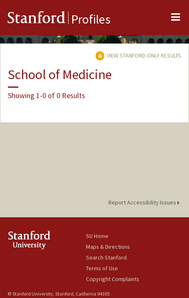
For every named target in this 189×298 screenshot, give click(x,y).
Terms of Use (102, 268)
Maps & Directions (108, 246)
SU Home (97, 236)
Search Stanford (106, 257)
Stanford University (46, 240)
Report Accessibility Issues (145, 202)
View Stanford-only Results (138, 55)
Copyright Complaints (112, 279)
